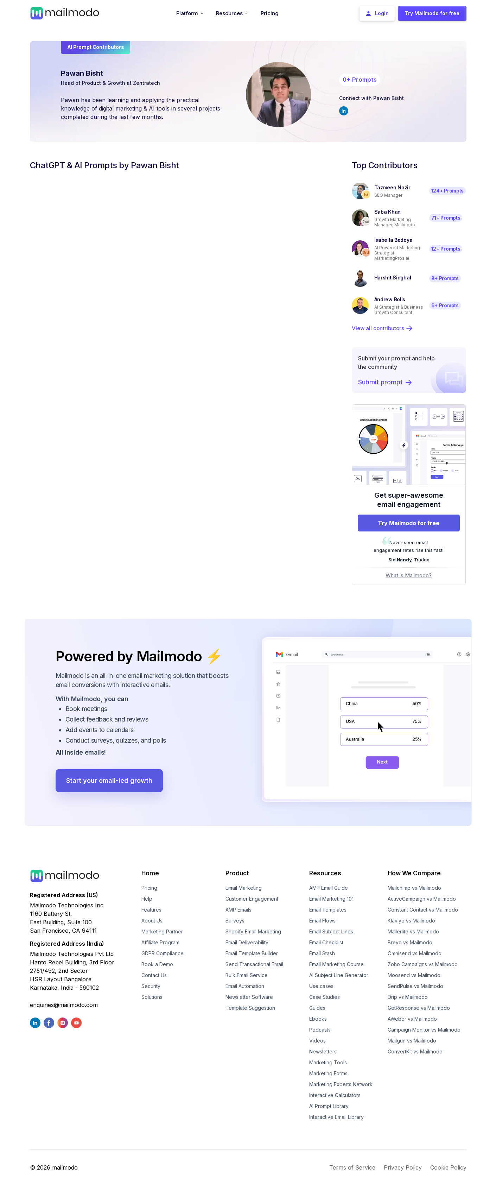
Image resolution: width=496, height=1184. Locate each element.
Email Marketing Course (336, 964)
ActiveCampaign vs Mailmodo (422, 899)
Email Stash (322, 953)
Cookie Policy (448, 1167)
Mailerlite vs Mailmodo (413, 931)
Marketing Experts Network (341, 1084)
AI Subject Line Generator (338, 975)
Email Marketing (243, 888)
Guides (317, 1008)
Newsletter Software (249, 997)
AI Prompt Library (329, 1106)
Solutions (152, 997)
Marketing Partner (162, 931)
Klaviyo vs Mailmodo (411, 921)
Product (237, 873)
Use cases (321, 986)
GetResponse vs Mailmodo (419, 1008)
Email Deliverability (246, 942)
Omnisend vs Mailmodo (414, 953)
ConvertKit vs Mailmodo (415, 1051)
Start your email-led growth (109, 780)
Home (150, 873)
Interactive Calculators (335, 1095)
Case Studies (324, 997)
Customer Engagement (251, 899)
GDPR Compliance (162, 953)
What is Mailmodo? (409, 575)
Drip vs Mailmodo (408, 997)
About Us (152, 921)
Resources (325, 873)
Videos (317, 1041)
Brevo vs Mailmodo (410, 942)
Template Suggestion (250, 1008)
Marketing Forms (328, 1073)
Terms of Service (352, 1167)
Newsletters (323, 1051)
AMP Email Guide (328, 888)
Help (146, 899)
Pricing (149, 888)
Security (150, 986)
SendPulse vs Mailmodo (415, 986)
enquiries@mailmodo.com (64, 1004)
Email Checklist (326, 942)
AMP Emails (238, 910)
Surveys (234, 921)
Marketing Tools (328, 1062)
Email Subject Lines (331, 931)
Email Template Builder (251, 953)
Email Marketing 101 (331, 899)
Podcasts (320, 1030)
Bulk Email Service (246, 975)
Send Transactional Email (254, 964)
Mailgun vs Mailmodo (412, 1041)
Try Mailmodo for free (408, 523)
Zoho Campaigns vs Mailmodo (423, 964)
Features (151, 910)
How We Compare (414, 873)
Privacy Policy (403, 1167)
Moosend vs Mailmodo (414, 975)
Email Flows (322, 921)
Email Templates (327, 910)
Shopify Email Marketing (253, 931)
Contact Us (154, 975)
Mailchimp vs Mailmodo (414, 888)
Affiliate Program (160, 942)
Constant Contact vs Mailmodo (423, 910)
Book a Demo (157, 964)
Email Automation (244, 986)
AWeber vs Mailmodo (412, 1019)
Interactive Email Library (336, 1117)
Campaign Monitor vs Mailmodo (424, 1030)
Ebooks (318, 1019)
